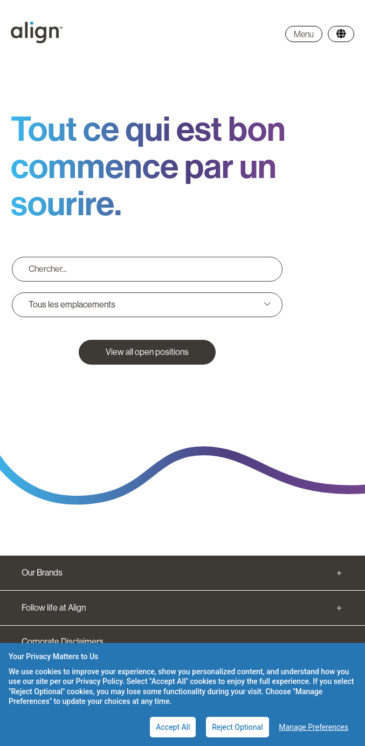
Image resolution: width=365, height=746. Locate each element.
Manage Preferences (313, 727)
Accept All (173, 727)
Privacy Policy (99, 681)
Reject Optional (237, 727)
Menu (304, 34)
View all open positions (147, 352)
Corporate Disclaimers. (63, 642)
